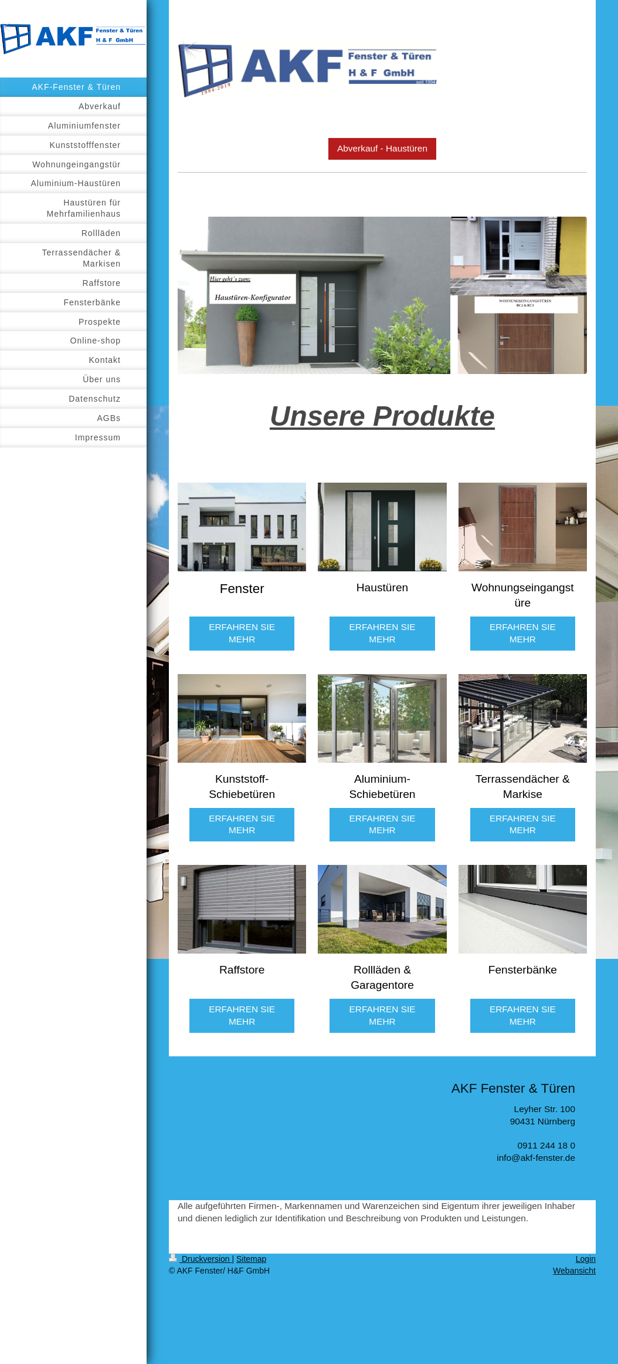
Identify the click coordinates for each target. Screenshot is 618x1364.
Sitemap (251, 1259)
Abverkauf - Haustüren (382, 148)
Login (586, 1259)
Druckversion (200, 1259)
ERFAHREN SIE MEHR (242, 633)
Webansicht (574, 1270)
